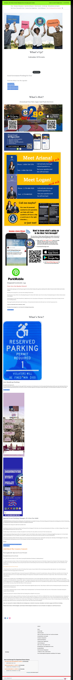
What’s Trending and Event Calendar (53, 8)
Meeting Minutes (11, 84)
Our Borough (44, 6)
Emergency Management (19, 6)
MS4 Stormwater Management (43, 649)
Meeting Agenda (10, 83)
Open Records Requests (29, 6)
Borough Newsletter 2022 (12, 89)
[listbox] (67, 679)
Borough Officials (41, 648)
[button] (62, 8)
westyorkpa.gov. (53, 578)
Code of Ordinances (42, 8)
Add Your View (10, 309)
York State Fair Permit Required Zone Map (12, 544)
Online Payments (38, 6)
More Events (36, 72)
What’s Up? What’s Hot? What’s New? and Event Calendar (48, 634)
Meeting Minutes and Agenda (53, 6)
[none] (67, 679)
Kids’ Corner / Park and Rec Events (17, 8)
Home (12, 6)
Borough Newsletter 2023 (12, 87)
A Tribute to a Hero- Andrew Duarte (44, 651)
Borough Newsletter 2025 (12, 86)
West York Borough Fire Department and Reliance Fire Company (49, 653)
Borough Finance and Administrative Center (45, 646)
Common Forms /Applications (31, 8)
